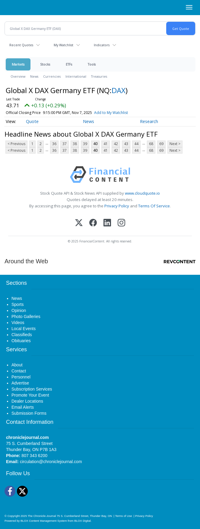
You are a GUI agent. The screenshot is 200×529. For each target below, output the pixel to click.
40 (95, 143)
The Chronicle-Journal (42, 516)
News (34, 76)
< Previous (16, 143)
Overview (18, 76)
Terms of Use (123, 516)
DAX (118, 90)
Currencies (52, 76)
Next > (175, 143)
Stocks (45, 64)
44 (136, 143)
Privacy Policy (116, 206)
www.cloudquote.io (142, 193)
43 (126, 143)
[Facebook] (93, 223)
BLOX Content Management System (44, 520)
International (75, 76)
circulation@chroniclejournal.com (51, 461)
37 (64, 143)
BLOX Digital (82, 520)
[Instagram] (121, 223)
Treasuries (99, 76)
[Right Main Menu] (189, 7)
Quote (32, 121)
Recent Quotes (21, 45)
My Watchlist (63, 45)
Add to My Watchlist (111, 112)
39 (85, 143)
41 (105, 143)
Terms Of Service (154, 206)
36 (54, 143)
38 (75, 143)
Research (149, 121)
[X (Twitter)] (79, 223)
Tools (92, 64)
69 (161, 143)
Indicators (102, 45)
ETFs (69, 64)
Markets (18, 64)
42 (116, 143)
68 (151, 143)
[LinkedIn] (107, 223)
